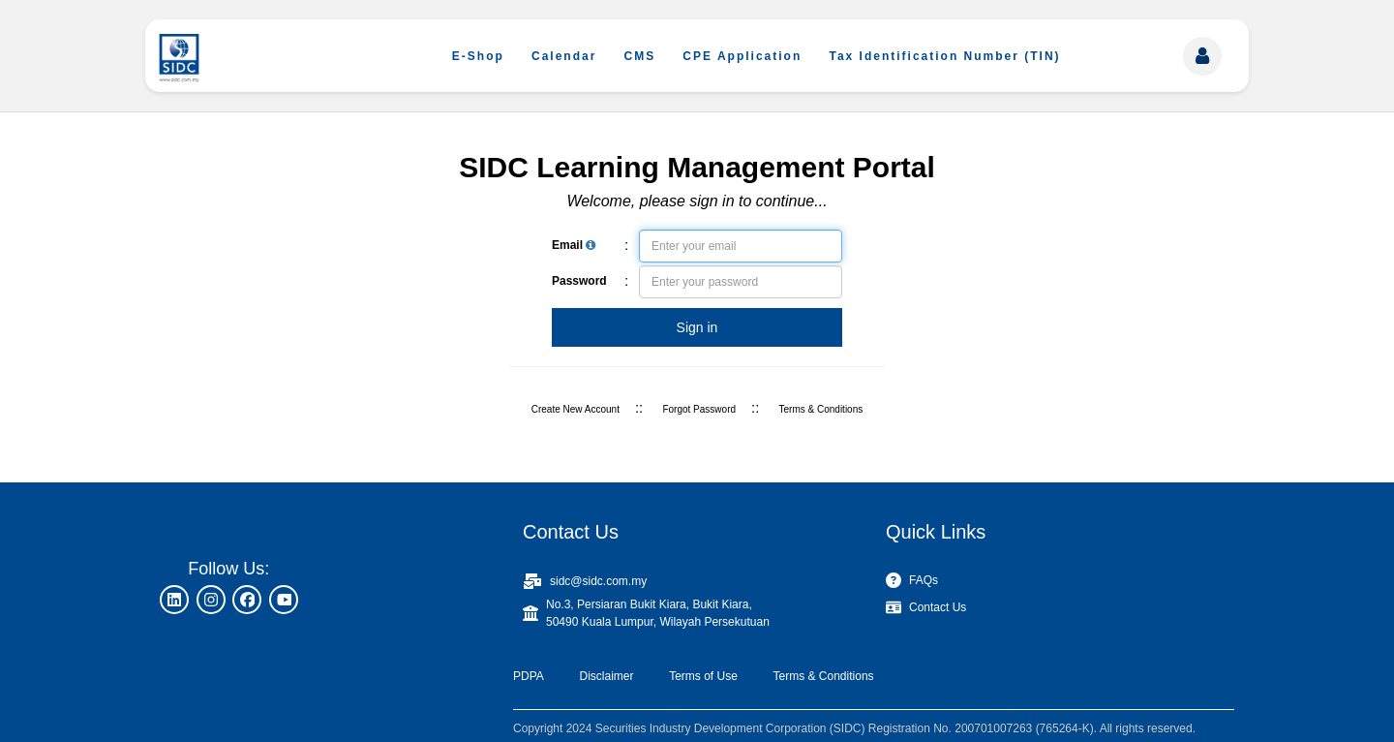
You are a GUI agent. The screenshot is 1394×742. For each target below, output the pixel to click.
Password (579, 281)
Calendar (563, 56)
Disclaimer (606, 676)
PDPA (528, 676)
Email (573, 245)
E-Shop (478, 56)
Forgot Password (699, 409)
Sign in (697, 327)
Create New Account (575, 409)
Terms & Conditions (821, 409)
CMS (640, 56)
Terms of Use (703, 676)
